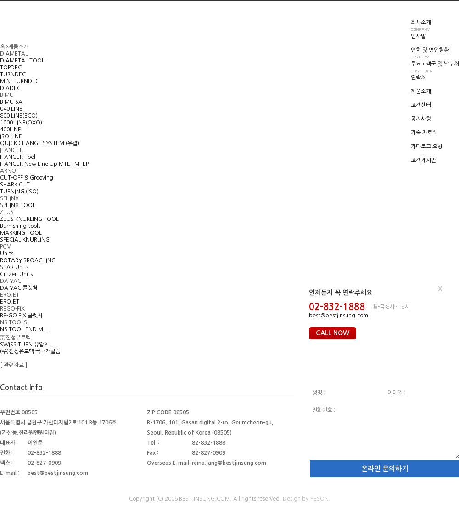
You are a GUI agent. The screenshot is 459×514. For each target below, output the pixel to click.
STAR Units (14, 267)
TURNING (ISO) (19, 191)
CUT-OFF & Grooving (26, 178)
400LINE (10, 129)
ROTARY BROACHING (28, 260)
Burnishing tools (20, 226)
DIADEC (10, 88)
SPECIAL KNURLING (25, 240)
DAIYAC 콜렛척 (19, 288)
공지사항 (421, 119)
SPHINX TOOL (17, 205)
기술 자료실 (424, 133)
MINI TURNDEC (19, 81)
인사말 (418, 36)
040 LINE (11, 109)
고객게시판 (423, 160)
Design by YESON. (306, 499)
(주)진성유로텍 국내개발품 (30, 351)
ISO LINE (11, 136)
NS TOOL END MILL (25, 329)
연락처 (418, 77)
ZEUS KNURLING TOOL (29, 219)
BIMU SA (11, 102)
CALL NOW (332, 333)
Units (6, 253)
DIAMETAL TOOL (22, 60)
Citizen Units (16, 274)
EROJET (9, 302)
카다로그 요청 (426, 146)
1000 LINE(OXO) (21, 122)
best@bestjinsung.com (338, 315)
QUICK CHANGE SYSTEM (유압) (39, 143)
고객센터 (421, 105)
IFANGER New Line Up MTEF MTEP (44, 164)
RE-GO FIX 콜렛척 (21, 315)
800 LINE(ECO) (19, 116)
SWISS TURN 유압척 (24, 344)
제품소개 (421, 91)
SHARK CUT (15, 184)
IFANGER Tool (17, 157)
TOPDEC (11, 67)
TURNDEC (13, 74)
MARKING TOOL (21, 233)
